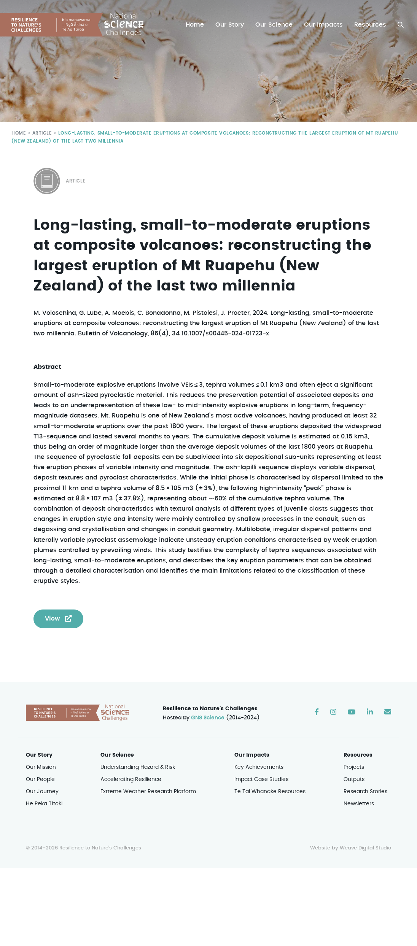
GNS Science (208, 707)
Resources (370, 25)
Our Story (231, 25)
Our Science (275, 25)
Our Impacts (324, 25)
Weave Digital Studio (365, 838)
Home (197, 25)
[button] (400, 25)
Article (40, 133)
